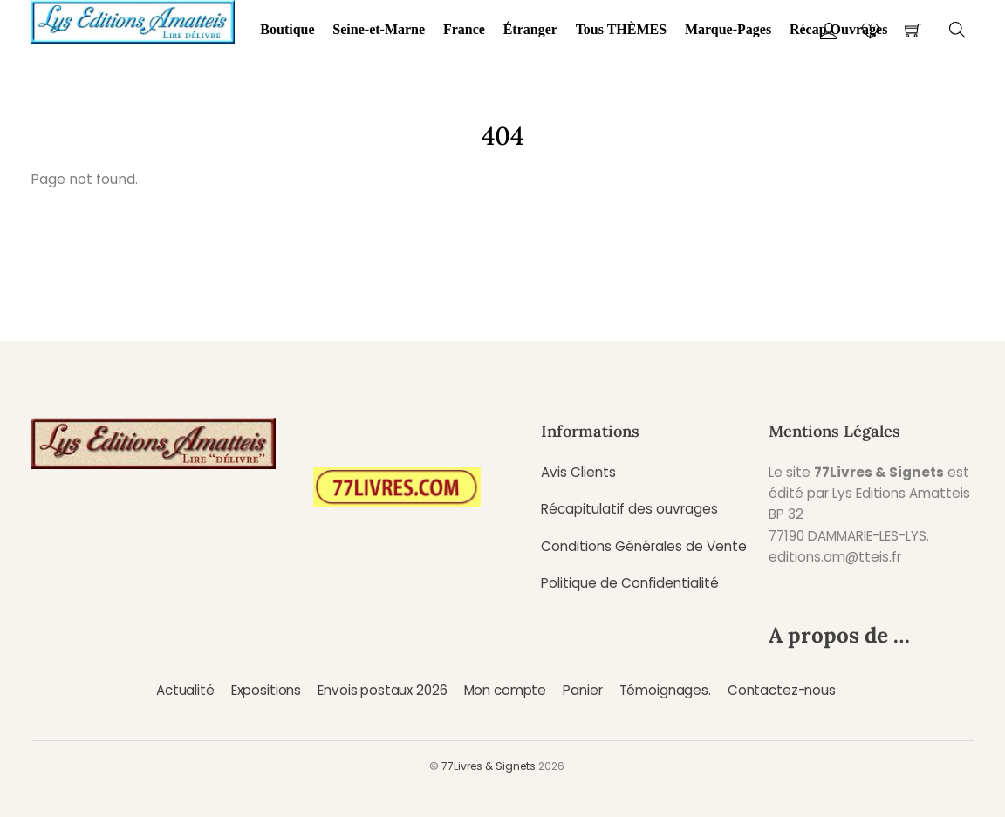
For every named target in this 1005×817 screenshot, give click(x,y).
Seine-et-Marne (378, 29)
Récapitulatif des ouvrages (629, 509)
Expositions (266, 690)
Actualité (185, 690)
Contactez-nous (782, 690)
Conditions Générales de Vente (644, 546)
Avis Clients (578, 472)
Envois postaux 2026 (382, 690)
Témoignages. (665, 690)
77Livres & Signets (488, 766)
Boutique (287, 29)
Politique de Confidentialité (630, 583)
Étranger (530, 29)
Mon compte (505, 690)
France (464, 29)
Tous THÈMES (621, 29)
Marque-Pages (728, 29)
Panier (582, 690)
